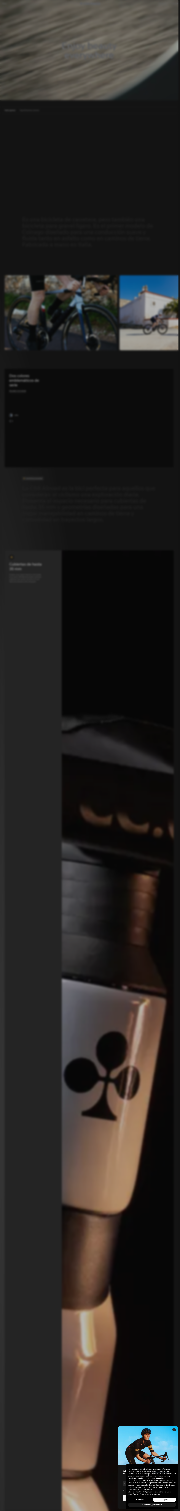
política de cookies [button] (167, 1480)
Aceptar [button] (164, 1500)
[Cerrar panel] (174, 1429)
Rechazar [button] (139, 1500)
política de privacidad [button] (161, 1471)
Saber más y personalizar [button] (152, 1505)
